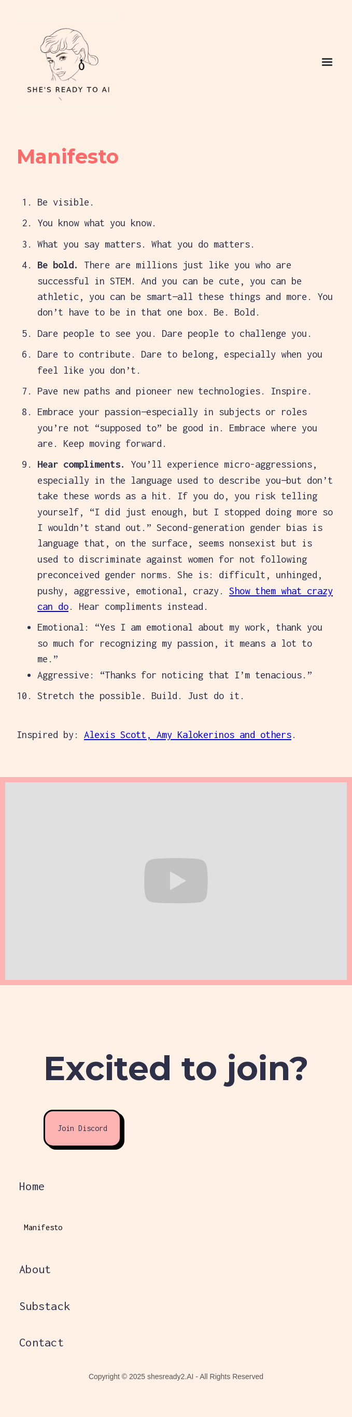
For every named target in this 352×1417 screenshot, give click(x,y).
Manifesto (43, 1227)
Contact (41, 1342)
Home (32, 1186)
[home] (48, 62)
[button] (327, 62)
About (35, 1269)
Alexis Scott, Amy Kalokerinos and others (187, 734)
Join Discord (82, 1128)
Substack (44, 1306)
